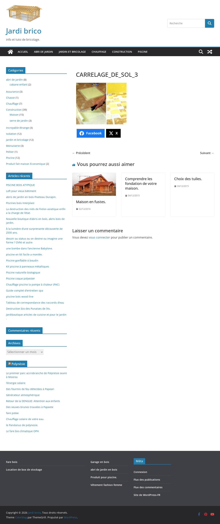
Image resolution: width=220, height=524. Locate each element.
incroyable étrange (17, 127)
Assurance (12, 91)
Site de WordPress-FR (147, 495)
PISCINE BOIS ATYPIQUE (20, 185)
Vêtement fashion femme (106, 485)
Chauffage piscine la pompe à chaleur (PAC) (32, 284)
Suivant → (207, 153)
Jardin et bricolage (72, 51)
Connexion (140, 472)
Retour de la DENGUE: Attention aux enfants (33, 401)
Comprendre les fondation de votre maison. (141, 183)
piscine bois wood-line (19, 296)
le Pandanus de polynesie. (22, 425)
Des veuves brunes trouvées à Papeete (29, 407)
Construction (122, 51)
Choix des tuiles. (188, 178)
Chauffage (99, 51)
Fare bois (11, 462)
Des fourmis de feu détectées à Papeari (30, 389)
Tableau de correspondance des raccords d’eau (35, 302)
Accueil (23, 51)
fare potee (12, 413)
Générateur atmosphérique (23, 395)
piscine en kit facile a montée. (24, 254)
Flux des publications (147, 479)
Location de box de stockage (24, 469)
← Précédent (81, 153)
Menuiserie (13, 146)
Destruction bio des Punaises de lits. (28, 308)
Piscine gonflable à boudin (22, 260)
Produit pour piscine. (104, 477)
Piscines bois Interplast (20, 203)
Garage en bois (100, 462)
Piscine (143, 51)
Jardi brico (23, 31)
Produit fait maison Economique (25, 164)
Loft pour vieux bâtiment (21, 191)
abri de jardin (43, 51)
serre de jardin (19, 120)
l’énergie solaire (15, 383)
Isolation (11, 133)
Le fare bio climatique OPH (22, 431)
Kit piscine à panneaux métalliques (27, 266)
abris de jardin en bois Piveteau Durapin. (31, 197)
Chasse (10, 97)
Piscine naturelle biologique (23, 272)
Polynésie (18, 364)
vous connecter (99, 237)
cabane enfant (18, 84)
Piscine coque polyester (20, 278)
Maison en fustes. (91, 201)
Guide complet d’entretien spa (24, 290)
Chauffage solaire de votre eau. (25, 419)
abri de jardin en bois (104, 469)
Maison (14, 114)
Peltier (10, 152)
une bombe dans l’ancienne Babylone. (29, 248)
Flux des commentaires (148, 487)
